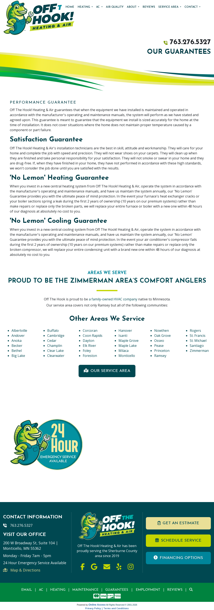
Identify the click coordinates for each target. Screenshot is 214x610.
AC (41, 590)
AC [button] (98, 7)
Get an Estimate (178, 523)
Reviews (149, 7)
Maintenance (85, 590)
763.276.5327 (190, 42)
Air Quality (115, 7)
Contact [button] (192, 7)
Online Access (97, 604)
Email (26, 590)
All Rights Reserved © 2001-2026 (121, 605)
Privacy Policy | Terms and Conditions (107, 608)
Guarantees (116, 590)
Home (69, 7)
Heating (57, 590)
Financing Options (178, 557)
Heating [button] (84, 7)
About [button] (132, 7)
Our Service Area (107, 370)
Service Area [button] (168, 7)
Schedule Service (178, 540)
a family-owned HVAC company (113, 299)
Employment (148, 590)
